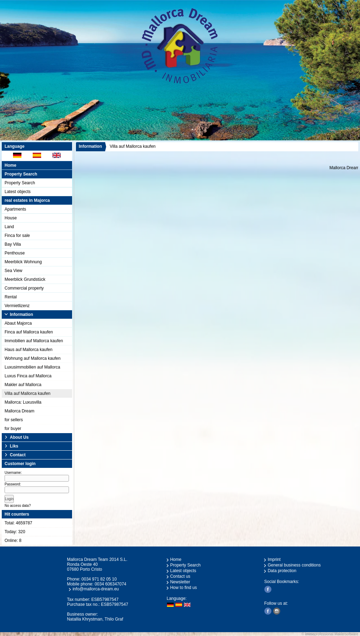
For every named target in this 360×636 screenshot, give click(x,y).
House (11, 218)
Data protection (282, 570)
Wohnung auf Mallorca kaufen (32, 358)
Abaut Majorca (18, 323)
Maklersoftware (346, 634)
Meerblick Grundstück (25, 279)
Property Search (20, 182)
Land (9, 226)
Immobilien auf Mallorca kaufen (34, 340)
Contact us (180, 576)
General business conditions (294, 565)
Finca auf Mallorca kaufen (29, 332)
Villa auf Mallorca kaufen (28, 393)
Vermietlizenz (17, 305)
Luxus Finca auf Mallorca (28, 375)
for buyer (13, 428)
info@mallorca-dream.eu (95, 589)
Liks (14, 446)
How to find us (183, 587)
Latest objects (18, 191)
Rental (11, 296)
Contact (18, 454)
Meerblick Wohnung (23, 261)
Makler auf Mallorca (23, 384)
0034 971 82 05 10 (99, 579)
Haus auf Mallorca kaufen (28, 349)
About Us (19, 437)
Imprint (274, 559)
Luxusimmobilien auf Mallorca (32, 367)
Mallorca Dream (19, 411)
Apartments (15, 209)
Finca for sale (17, 235)
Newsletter (180, 581)
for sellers (14, 419)
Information (21, 314)
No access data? (18, 506)
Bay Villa (13, 244)
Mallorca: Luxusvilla (23, 402)
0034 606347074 (110, 584)
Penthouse (15, 253)
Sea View (13, 270)
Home (10, 165)
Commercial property (24, 288)
